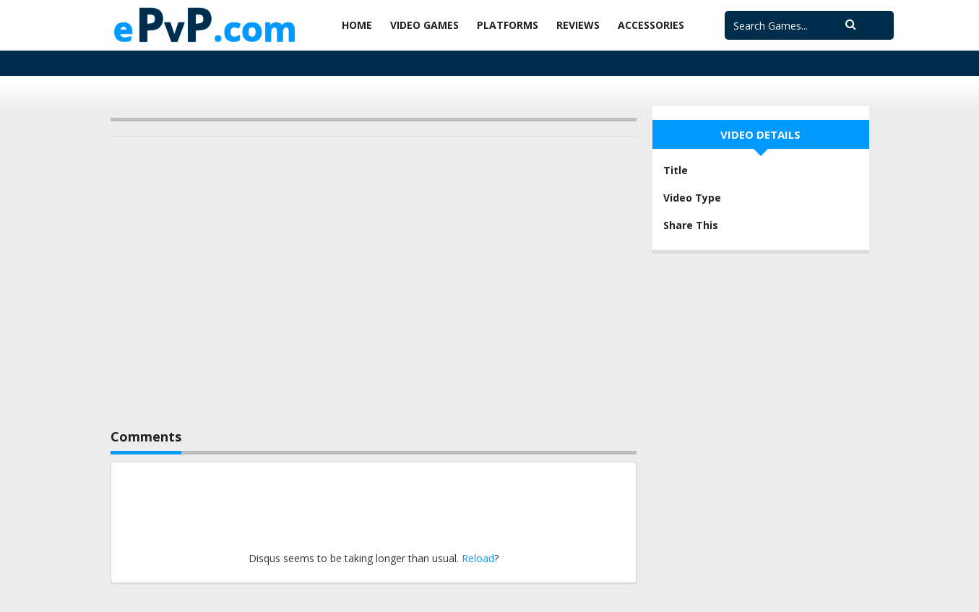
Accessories (651, 25)
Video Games (424, 25)
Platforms (507, 25)
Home (357, 25)
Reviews (578, 25)
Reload (478, 558)
